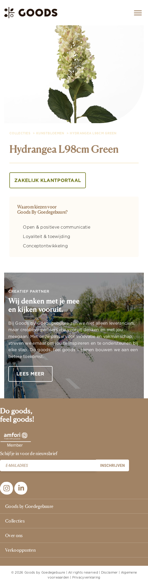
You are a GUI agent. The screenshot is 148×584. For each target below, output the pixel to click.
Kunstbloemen (50, 133)
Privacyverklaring (86, 577)
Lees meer (30, 374)
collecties (19, 133)
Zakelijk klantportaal (47, 180)
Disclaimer (109, 572)
